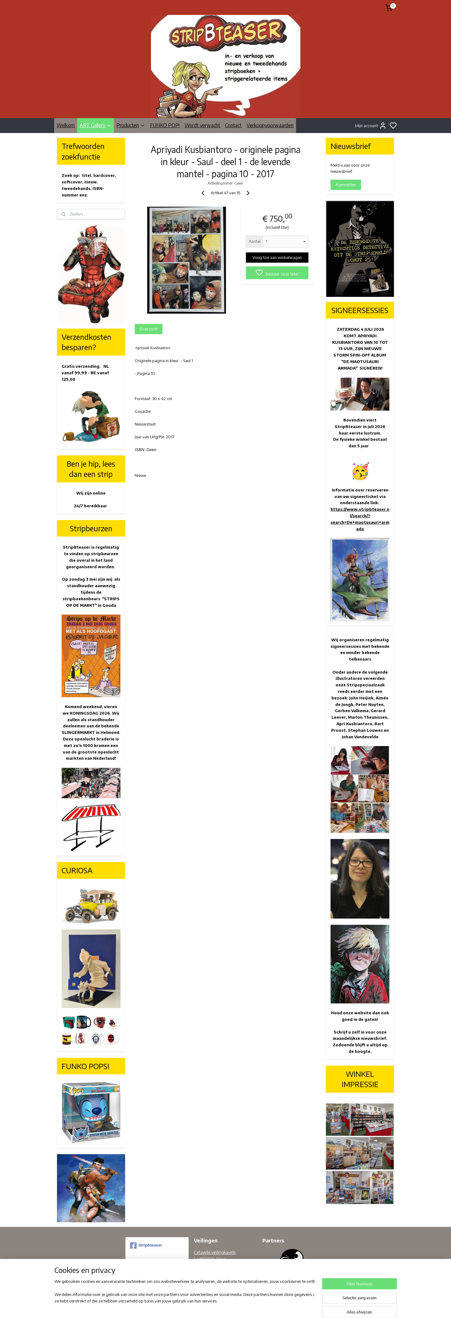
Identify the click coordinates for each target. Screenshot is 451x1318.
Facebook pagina (210, 1273)
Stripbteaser (146, 1245)
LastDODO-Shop (210, 1259)
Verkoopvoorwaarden (270, 125)
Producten (130, 125)
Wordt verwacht (202, 125)
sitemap (244, 1307)
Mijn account (371, 125)
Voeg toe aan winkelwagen (277, 257)
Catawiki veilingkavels (215, 1252)
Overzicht (148, 328)
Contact (233, 125)
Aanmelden (346, 184)
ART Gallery (95, 125)
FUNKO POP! (165, 125)
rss (255, 1307)
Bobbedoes (205, 1266)
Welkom (66, 125)
